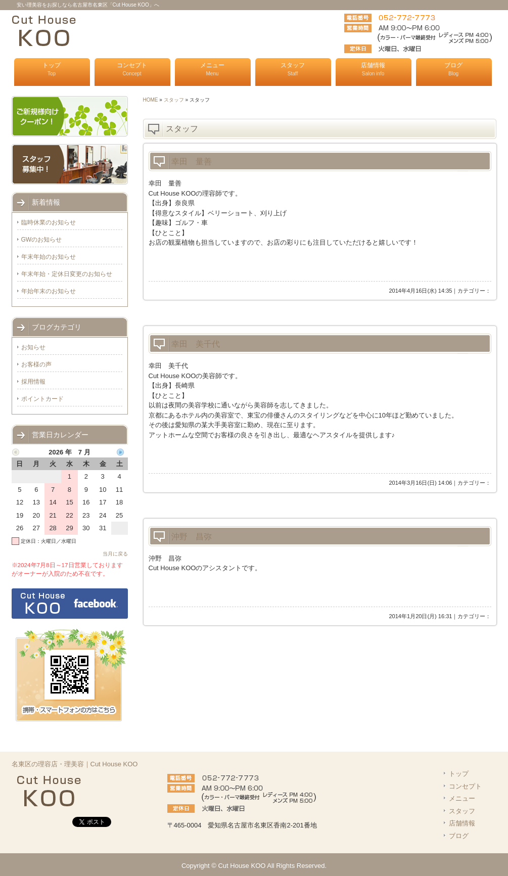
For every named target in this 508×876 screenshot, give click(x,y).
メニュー (212, 69)
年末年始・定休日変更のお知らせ (66, 274)
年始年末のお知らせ (48, 291)
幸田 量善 (191, 161)
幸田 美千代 (195, 344)
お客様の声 (36, 364)
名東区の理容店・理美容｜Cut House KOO (75, 764)
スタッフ (293, 69)
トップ (51, 69)
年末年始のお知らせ (48, 256)
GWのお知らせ (41, 239)
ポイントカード (42, 398)
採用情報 (33, 381)
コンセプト (132, 69)
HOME (150, 100)
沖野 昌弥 (191, 536)
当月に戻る (115, 554)
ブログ (453, 69)
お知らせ (33, 347)
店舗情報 (373, 69)
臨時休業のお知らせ (48, 222)
